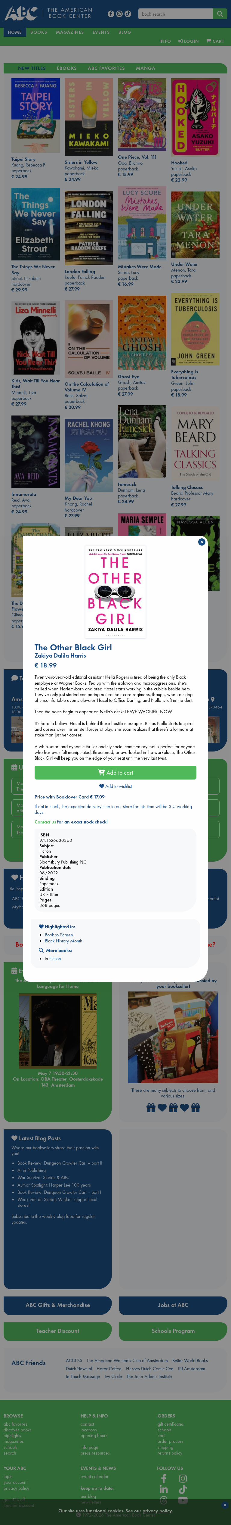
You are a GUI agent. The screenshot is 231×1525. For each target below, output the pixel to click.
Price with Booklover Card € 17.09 (70, 797)
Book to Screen (59, 935)
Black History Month (63, 941)
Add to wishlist (115, 786)
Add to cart (115, 773)
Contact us (45, 822)
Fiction (55, 958)
